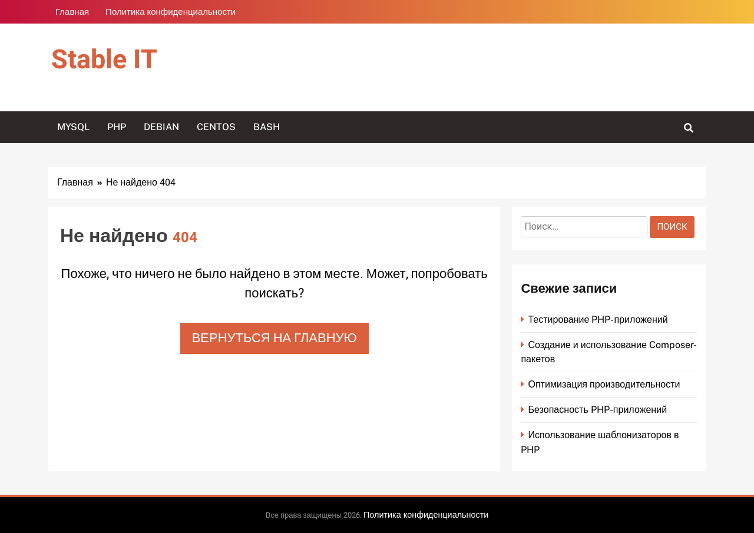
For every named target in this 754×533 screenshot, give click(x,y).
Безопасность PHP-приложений (597, 409)
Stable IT (104, 60)
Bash (266, 127)
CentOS (216, 127)
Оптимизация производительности (604, 384)
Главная (72, 11)
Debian (161, 127)
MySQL (73, 127)
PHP (116, 127)
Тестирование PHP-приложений (597, 319)
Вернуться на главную (274, 338)
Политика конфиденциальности (170, 11)
